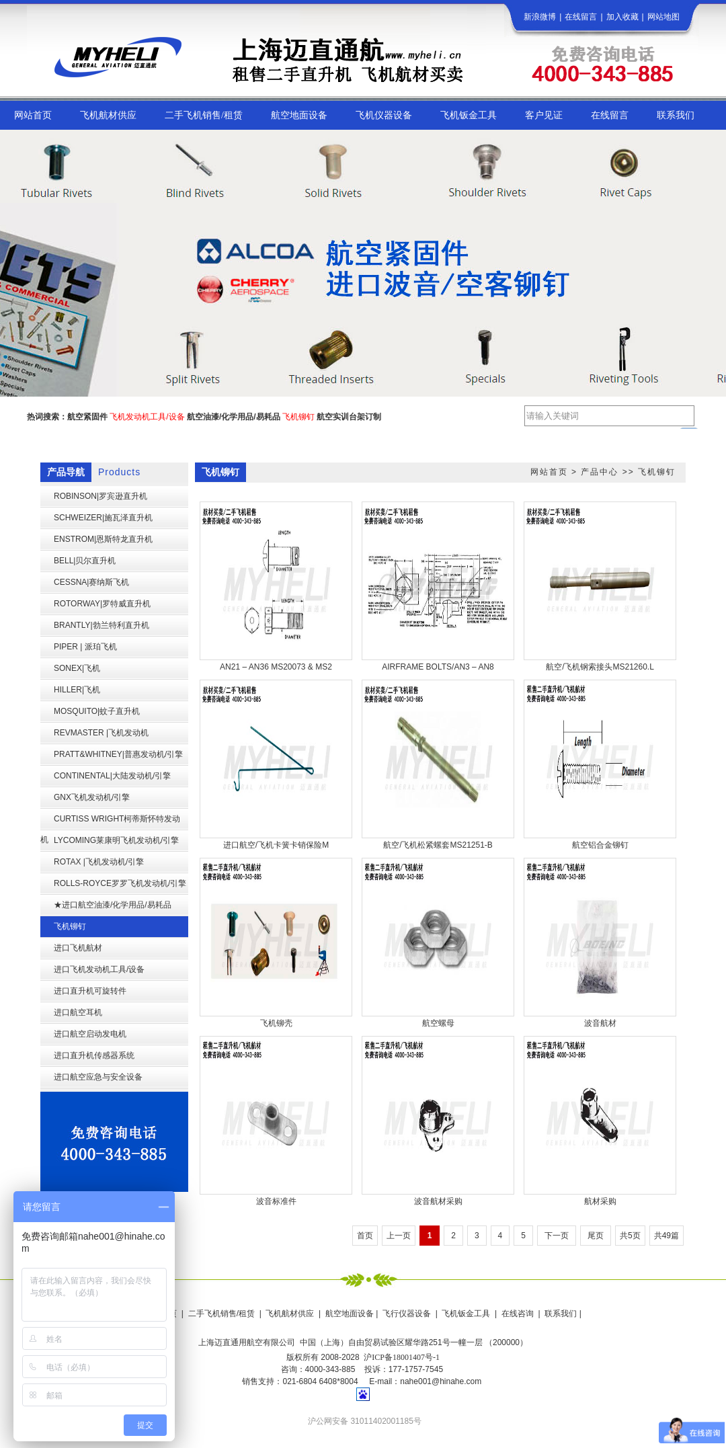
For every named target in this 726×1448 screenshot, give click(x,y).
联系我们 (560, 1313)
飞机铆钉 (657, 472)
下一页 (556, 1235)
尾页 (596, 1235)
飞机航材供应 (290, 1313)
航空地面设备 (349, 1313)
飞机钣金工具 (466, 1313)
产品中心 (599, 472)
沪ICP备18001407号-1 (402, 1357)
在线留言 (581, 17)
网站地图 (663, 17)
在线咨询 (517, 1313)
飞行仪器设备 (406, 1313)
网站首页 (549, 472)
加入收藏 (622, 17)
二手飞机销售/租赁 (221, 1313)
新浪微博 (540, 17)
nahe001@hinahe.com (440, 1381)
